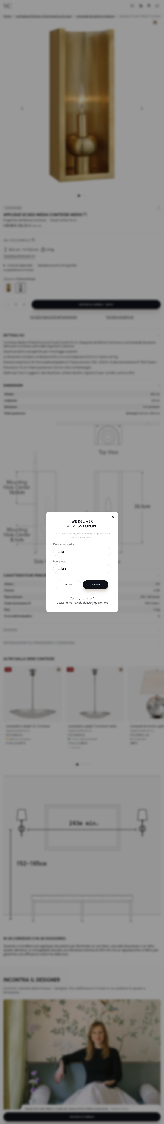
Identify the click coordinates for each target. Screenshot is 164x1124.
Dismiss (68, 584)
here (105, 603)
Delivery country (64, 544)
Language (59, 561)
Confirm (96, 584)
